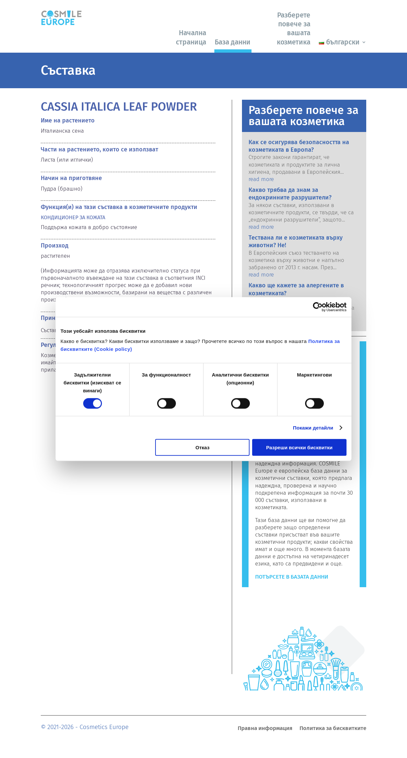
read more (261, 179)
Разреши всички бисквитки (299, 447)
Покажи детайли (313, 427)
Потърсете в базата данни (291, 576)
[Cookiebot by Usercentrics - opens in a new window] (318, 307)
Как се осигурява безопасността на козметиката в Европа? (299, 146)
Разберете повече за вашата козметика (293, 28)
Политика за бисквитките (332, 729)
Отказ (203, 447)
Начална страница (191, 37)
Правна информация (265, 729)
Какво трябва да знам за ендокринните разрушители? (290, 193)
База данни (233, 42)
